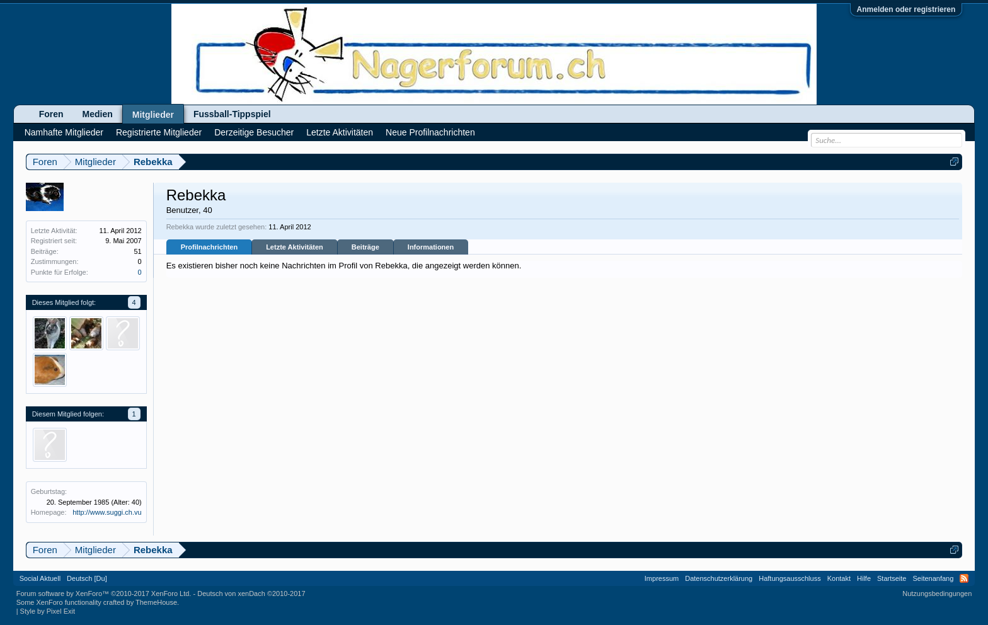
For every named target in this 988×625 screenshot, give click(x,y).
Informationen (431, 247)
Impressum (662, 578)
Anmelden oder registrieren (906, 9)
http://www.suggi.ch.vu (106, 512)
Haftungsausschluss (789, 578)
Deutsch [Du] (87, 578)
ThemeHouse (156, 602)
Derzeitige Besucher (254, 132)
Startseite (891, 578)
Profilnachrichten (209, 247)
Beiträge (365, 247)
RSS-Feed (964, 578)
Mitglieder (153, 115)
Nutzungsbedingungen (937, 593)
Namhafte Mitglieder (64, 132)
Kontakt (839, 578)
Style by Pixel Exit (47, 611)
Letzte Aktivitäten (294, 247)
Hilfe (864, 578)
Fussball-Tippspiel (232, 114)
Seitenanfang (932, 578)
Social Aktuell (40, 578)
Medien (98, 114)
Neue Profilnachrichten (430, 132)
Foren (51, 114)
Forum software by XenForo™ (104, 593)
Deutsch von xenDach (251, 593)
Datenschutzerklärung (718, 578)
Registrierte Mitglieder (159, 132)
